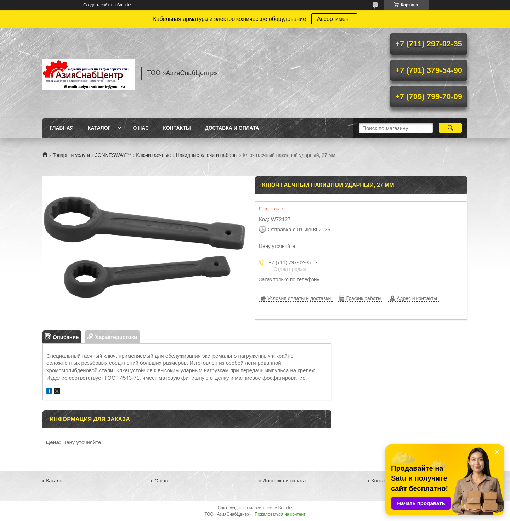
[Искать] (450, 128)
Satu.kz (285, 507)
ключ (110, 356)
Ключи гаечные (153, 155)
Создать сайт (96, 4)
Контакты (177, 128)
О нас (141, 128)
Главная (62, 128)
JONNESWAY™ (113, 155)
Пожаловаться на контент (280, 514)
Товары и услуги (71, 155)
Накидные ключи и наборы (207, 155)
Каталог (99, 128)
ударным (192, 370)
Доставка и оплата (232, 128)
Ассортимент (334, 19)
